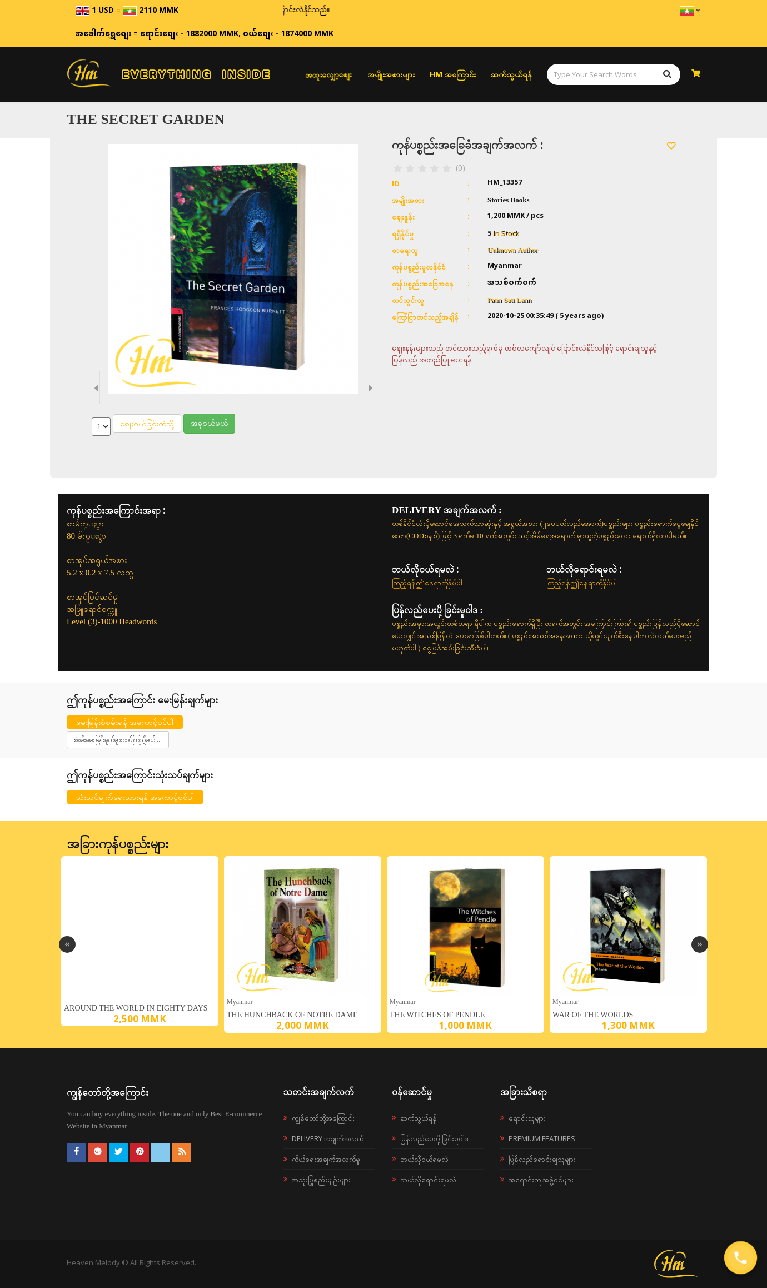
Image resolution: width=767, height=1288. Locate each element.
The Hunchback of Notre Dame (292, 1015)
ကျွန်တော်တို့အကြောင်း (323, 1118)
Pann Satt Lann (509, 300)
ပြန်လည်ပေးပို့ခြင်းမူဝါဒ (434, 1138)
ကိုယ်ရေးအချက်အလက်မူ (326, 1159)
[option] (139, 941)
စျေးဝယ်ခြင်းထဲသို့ (147, 423)
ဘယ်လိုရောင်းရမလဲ (428, 1180)
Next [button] (699, 944)
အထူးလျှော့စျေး (328, 74)
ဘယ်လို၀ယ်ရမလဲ (424, 1159)
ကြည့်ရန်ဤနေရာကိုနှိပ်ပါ (427, 583)
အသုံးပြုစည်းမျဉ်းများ (321, 1180)
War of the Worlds (592, 1015)
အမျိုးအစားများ (391, 74)
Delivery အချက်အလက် (327, 1138)
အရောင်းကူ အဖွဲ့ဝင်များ (541, 1180)
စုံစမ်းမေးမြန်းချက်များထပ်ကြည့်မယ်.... (118, 739)
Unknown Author (512, 250)
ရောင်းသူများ (527, 1118)
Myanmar (240, 1001)
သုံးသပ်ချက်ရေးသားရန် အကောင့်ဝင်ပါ (135, 797)
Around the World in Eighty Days (136, 1008)
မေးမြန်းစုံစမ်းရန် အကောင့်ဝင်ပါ (124, 722)
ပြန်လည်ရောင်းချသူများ (542, 1159)
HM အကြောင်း (453, 74)
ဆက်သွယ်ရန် (511, 74)
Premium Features (542, 1138)
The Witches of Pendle (437, 1015)
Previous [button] (67, 944)
